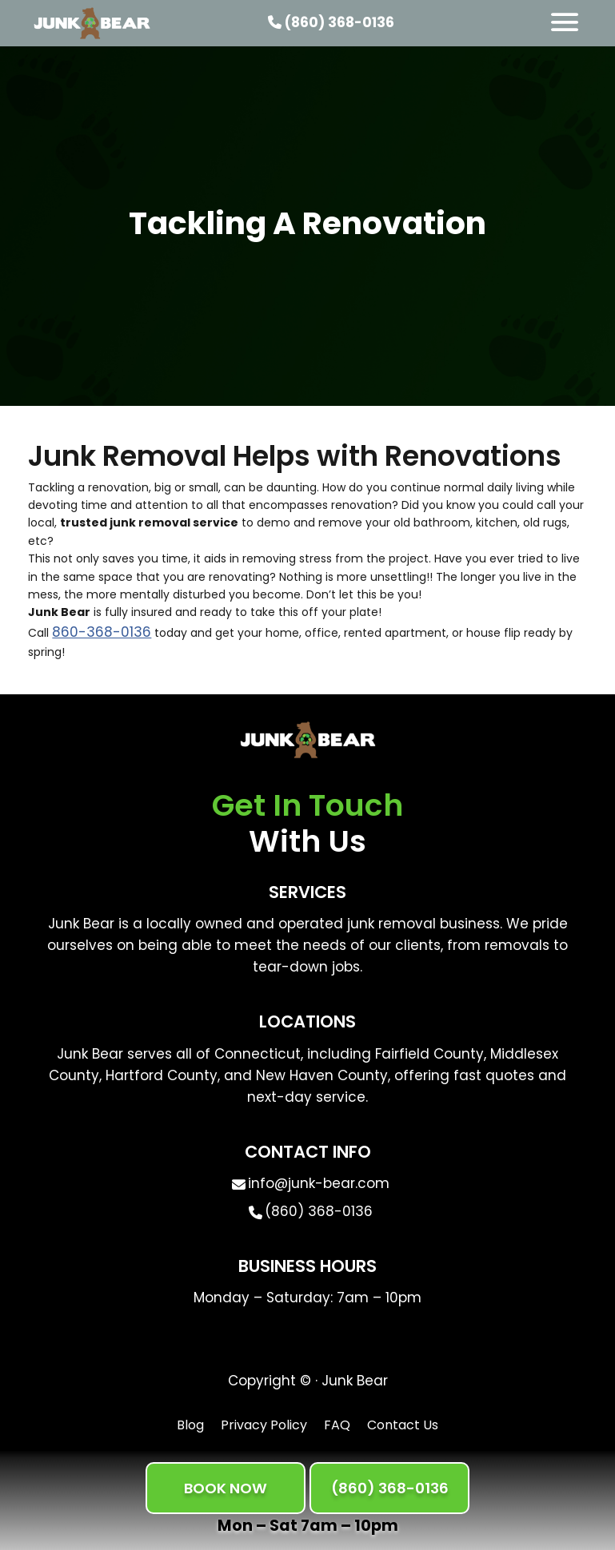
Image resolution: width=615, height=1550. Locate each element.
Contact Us (402, 1425)
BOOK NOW (225, 1488)
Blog (190, 1425)
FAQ (337, 1425)
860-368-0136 (101, 632)
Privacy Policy (264, 1425)
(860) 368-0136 (331, 22)
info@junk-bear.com (318, 1183)
